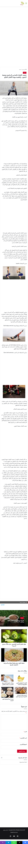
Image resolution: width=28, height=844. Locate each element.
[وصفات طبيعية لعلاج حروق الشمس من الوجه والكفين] (7, 678)
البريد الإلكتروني (23, 738)
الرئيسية (24, 69)
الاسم (25, 731)
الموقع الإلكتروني (23, 744)
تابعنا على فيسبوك (23, 762)
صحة (20, 69)
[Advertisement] (14, 22)
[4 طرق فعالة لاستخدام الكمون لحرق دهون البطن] (21, 690)
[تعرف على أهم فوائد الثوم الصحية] (7, 692)
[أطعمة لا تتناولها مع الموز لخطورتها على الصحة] (21, 678)
